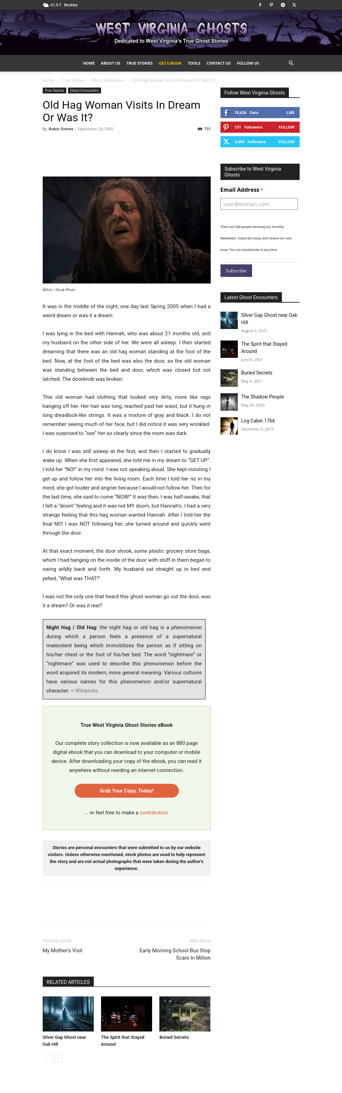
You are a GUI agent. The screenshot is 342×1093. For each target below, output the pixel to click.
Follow (286, 127)
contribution (154, 813)
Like (290, 112)
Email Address (241, 190)
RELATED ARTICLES (68, 982)
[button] (291, 63)
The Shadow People (262, 397)
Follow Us (248, 63)
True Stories (139, 63)
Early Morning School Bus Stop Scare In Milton (175, 954)
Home (89, 63)
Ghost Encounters (108, 80)
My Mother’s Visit (63, 950)
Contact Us (219, 63)
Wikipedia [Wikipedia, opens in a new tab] (86, 691)
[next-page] (58, 1058)
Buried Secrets (174, 1037)
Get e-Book (170, 63)
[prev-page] (47, 1058)
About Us (110, 63)
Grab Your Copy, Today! (126, 791)
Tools (194, 63)
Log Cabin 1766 (258, 421)
